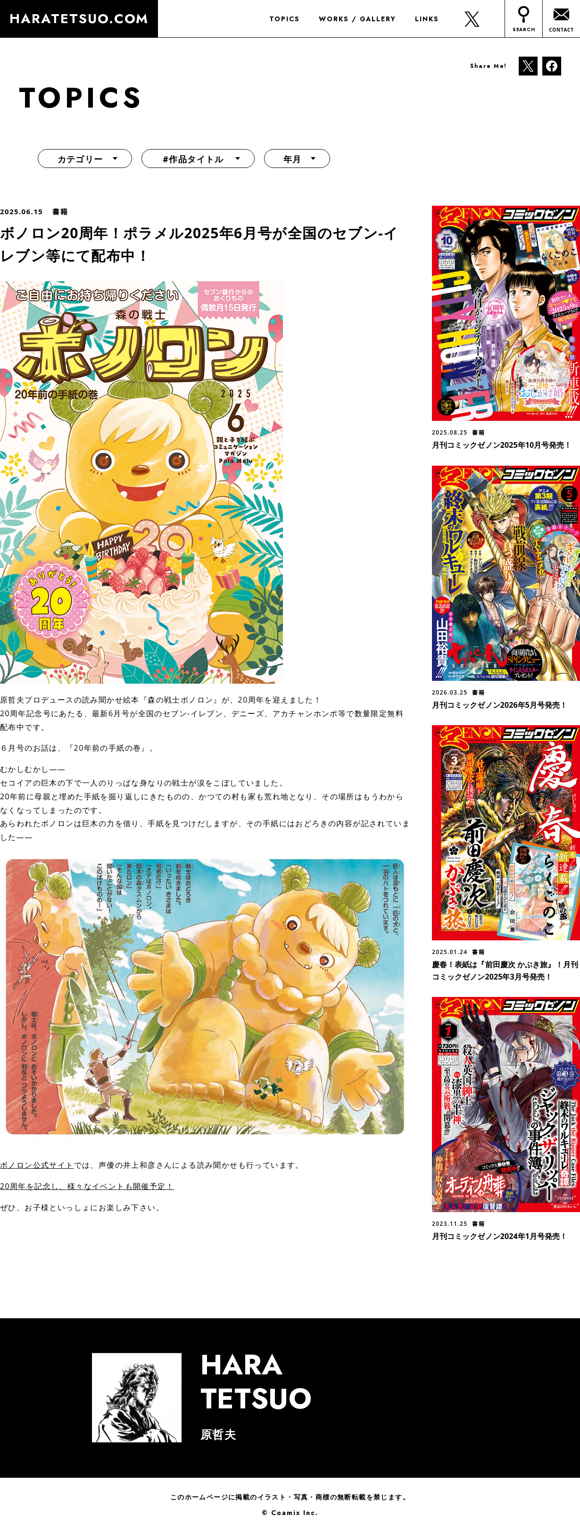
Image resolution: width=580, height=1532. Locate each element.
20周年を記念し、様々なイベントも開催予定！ (87, 1186)
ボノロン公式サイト (37, 1165)
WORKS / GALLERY (357, 19)
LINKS (426, 19)
